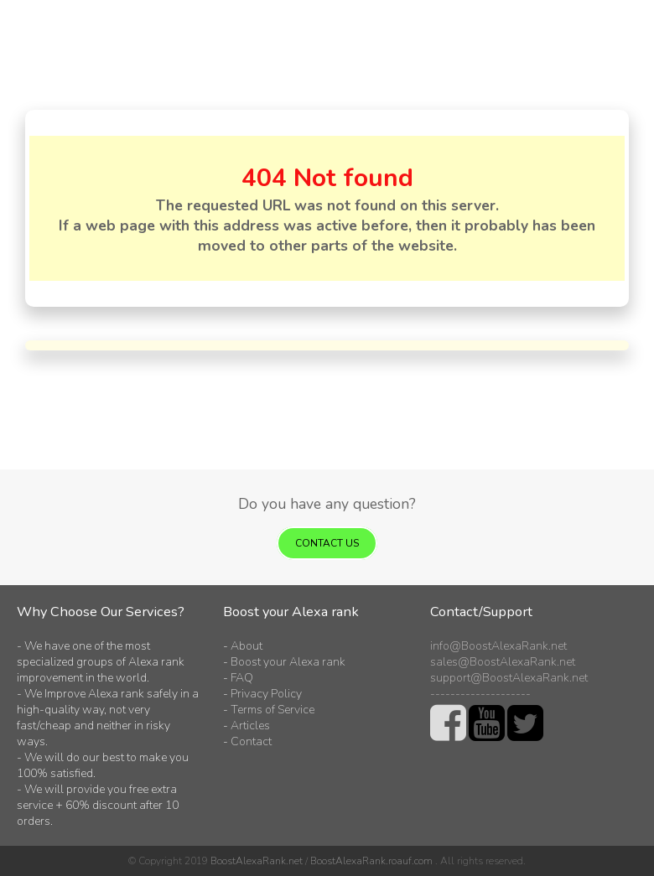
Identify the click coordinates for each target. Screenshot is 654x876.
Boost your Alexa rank (288, 662)
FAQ (242, 678)
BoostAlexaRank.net (256, 861)
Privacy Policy (266, 694)
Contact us (327, 543)
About (246, 646)
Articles (250, 725)
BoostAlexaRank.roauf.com (371, 861)
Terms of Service (272, 710)
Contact (251, 741)
